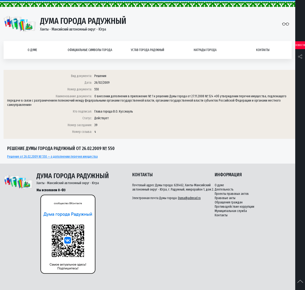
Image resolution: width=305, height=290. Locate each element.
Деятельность (224, 189)
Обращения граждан (229, 202)
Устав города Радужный (147, 50)
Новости (300, 45)
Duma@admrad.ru (189, 198)
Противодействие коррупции (234, 207)
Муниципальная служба (231, 211)
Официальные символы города (90, 50)
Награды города (205, 50)
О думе (32, 50)
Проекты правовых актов (232, 194)
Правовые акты (225, 198)
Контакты (262, 50)
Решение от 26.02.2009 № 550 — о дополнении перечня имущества (52, 157)
